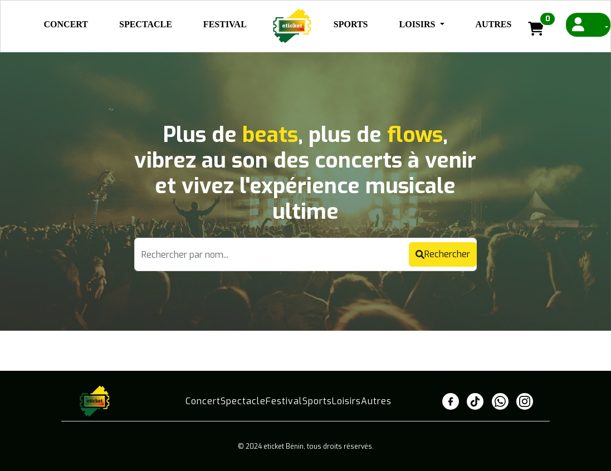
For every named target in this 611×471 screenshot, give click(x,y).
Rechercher (443, 254)
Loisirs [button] (418, 24)
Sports (351, 24)
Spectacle (145, 24)
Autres (494, 24)
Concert (66, 24)
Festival (225, 24)
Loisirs (346, 401)
